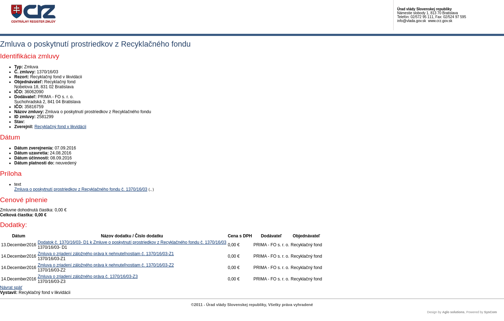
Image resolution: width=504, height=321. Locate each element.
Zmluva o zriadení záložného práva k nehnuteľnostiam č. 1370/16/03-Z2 (106, 265)
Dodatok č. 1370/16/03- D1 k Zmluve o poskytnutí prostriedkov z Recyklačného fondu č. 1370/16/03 (132, 242)
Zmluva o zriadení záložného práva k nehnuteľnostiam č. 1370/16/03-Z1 (106, 253)
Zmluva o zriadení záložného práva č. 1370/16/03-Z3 (88, 276)
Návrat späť (11, 287)
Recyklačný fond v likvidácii (60, 126)
